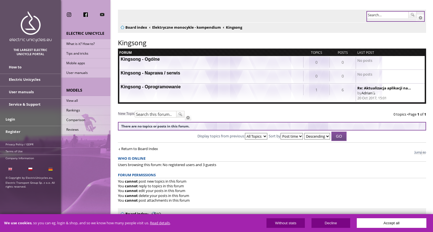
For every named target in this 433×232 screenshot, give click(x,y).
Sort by (286, 136)
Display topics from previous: (232, 136)
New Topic (126, 113)
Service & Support (25, 104)
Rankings (73, 110)
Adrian (366, 92)
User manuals (77, 72)
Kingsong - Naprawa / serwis (150, 73)
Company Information (20, 158)
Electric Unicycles (24, 79)
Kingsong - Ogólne (140, 59)
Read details (160, 223)
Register (13, 131)
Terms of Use (14, 151)
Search (412, 15)
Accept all (392, 223)
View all (72, 100)
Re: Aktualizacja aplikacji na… (384, 88)
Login (10, 119)
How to (15, 67)
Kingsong (132, 42)
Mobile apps (75, 63)
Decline (331, 223)
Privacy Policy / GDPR (19, 144)
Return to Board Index (139, 148)
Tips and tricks (77, 53)
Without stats (285, 223)
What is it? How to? (80, 43)
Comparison (75, 120)
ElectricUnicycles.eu (30, 26)
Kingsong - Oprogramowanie (151, 86)
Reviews (72, 129)
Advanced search (420, 18)
